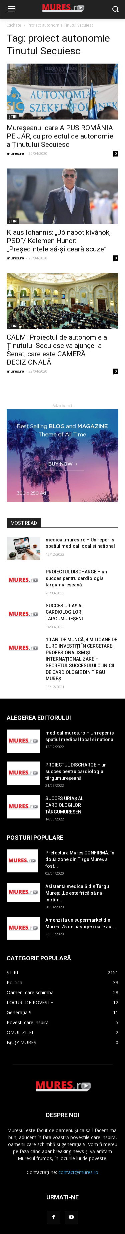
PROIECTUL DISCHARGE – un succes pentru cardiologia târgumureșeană (76, 578)
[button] (115, 9)
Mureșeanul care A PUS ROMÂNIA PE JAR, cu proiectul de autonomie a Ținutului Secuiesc (60, 136)
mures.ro (15, 153)
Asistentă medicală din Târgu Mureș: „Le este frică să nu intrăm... (77, 893)
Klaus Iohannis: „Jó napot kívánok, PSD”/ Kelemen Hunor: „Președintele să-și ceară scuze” (59, 240)
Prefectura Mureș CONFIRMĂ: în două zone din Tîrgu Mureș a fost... (79, 859)
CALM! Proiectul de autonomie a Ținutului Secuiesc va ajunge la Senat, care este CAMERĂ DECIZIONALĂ (57, 349)
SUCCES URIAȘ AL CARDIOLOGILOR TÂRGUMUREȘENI (65, 612)
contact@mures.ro (78, 1172)
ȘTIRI (13, 116)
